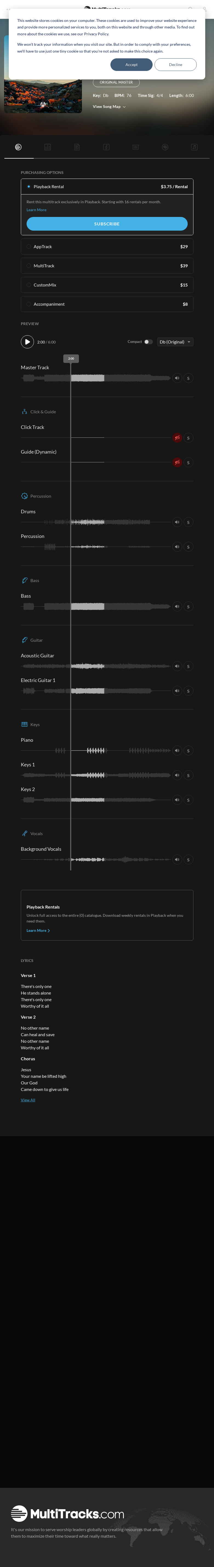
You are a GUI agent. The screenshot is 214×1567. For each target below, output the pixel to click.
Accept (131, 64)
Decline (175, 64)
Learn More (36, 209)
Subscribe (106, 223)
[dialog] (107, 44)
